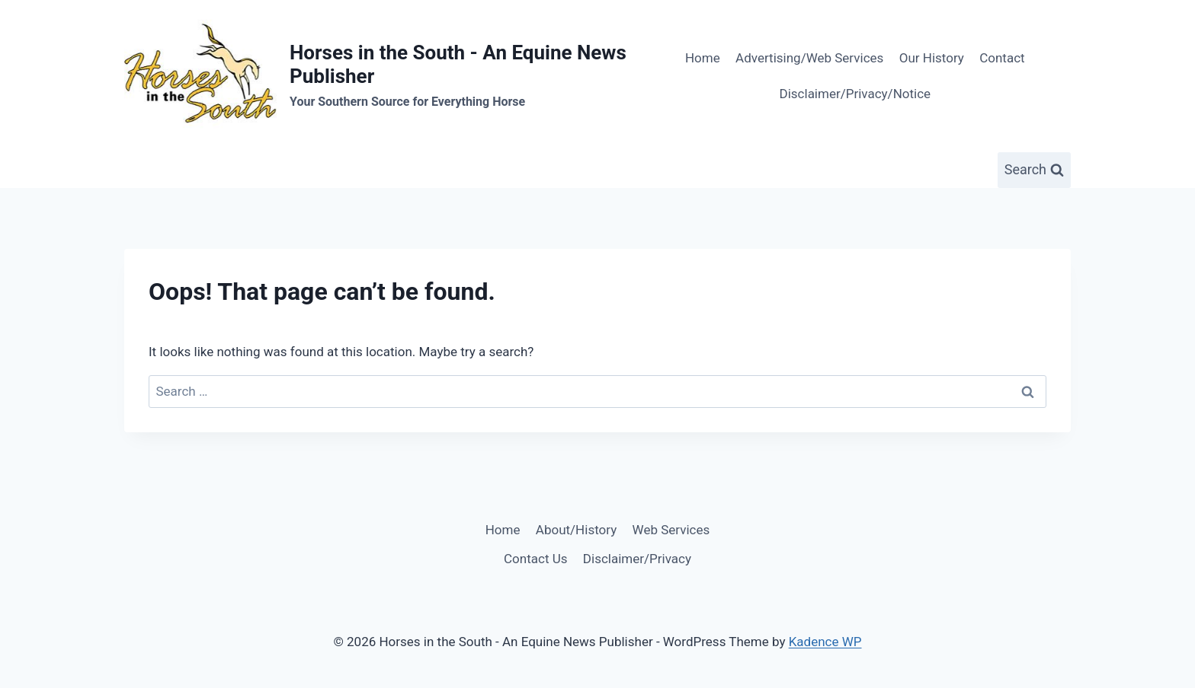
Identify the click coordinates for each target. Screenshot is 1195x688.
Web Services (671, 529)
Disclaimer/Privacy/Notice (855, 93)
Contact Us (535, 558)
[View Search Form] (1034, 170)
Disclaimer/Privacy (637, 558)
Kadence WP (825, 641)
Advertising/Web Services (809, 57)
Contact (1001, 57)
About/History (576, 529)
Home (702, 57)
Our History (931, 57)
